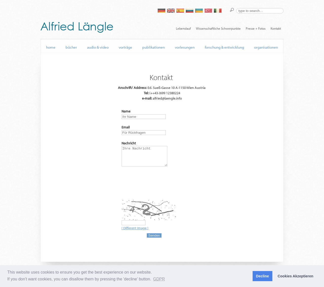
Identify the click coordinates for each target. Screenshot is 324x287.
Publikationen (153, 47)
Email (126, 127)
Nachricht (129, 143)
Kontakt (276, 28)
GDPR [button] (159, 279)
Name (126, 111)
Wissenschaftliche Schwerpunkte (218, 28)
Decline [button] (262, 276)
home (50, 47)
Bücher (71, 47)
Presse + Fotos (256, 28)
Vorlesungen (185, 47)
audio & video (98, 47)
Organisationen (266, 47)
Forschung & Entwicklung (224, 47)
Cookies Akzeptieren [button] (295, 276)
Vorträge (125, 47)
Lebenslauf (183, 28)
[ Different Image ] (135, 231)
